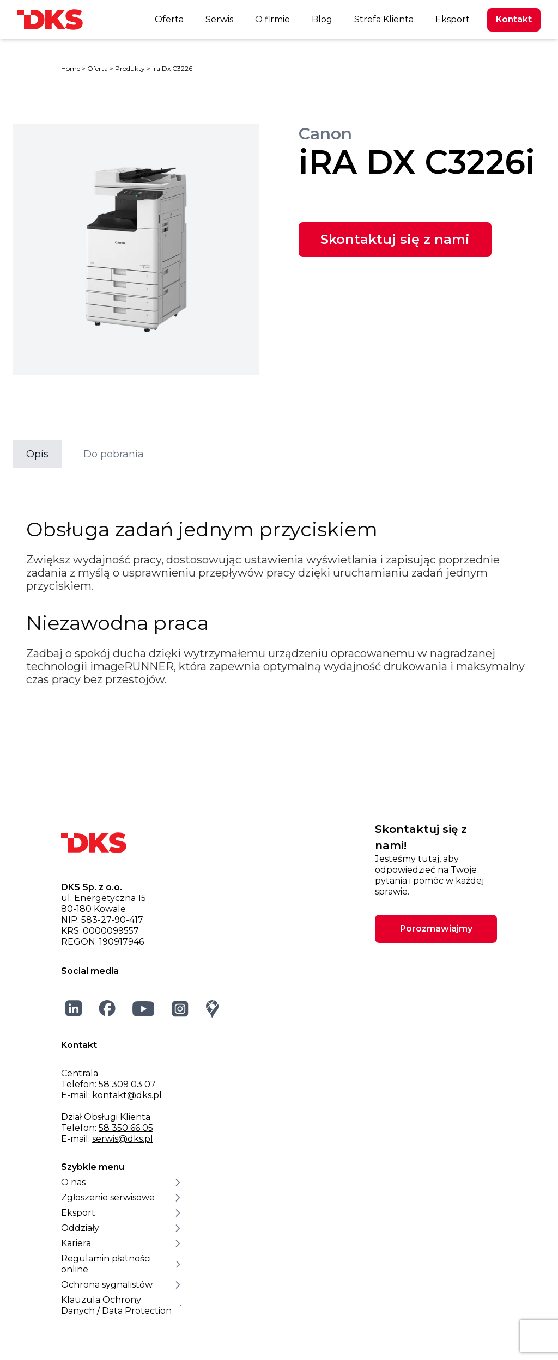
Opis (37, 454)
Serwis (219, 19)
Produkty (130, 68)
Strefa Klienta (384, 19)
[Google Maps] (212, 1008)
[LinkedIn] (74, 1008)
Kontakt (514, 19)
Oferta (169, 19)
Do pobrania (113, 454)
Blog (322, 19)
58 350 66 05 (126, 1128)
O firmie (272, 19)
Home (70, 68)
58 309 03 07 (127, 1084)
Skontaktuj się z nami (395, 239)
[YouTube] (143, 1008)
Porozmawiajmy (436, 928)
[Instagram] (180, 1008)
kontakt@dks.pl (127, 1095)
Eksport (452, 19)
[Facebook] (107, 1008)
